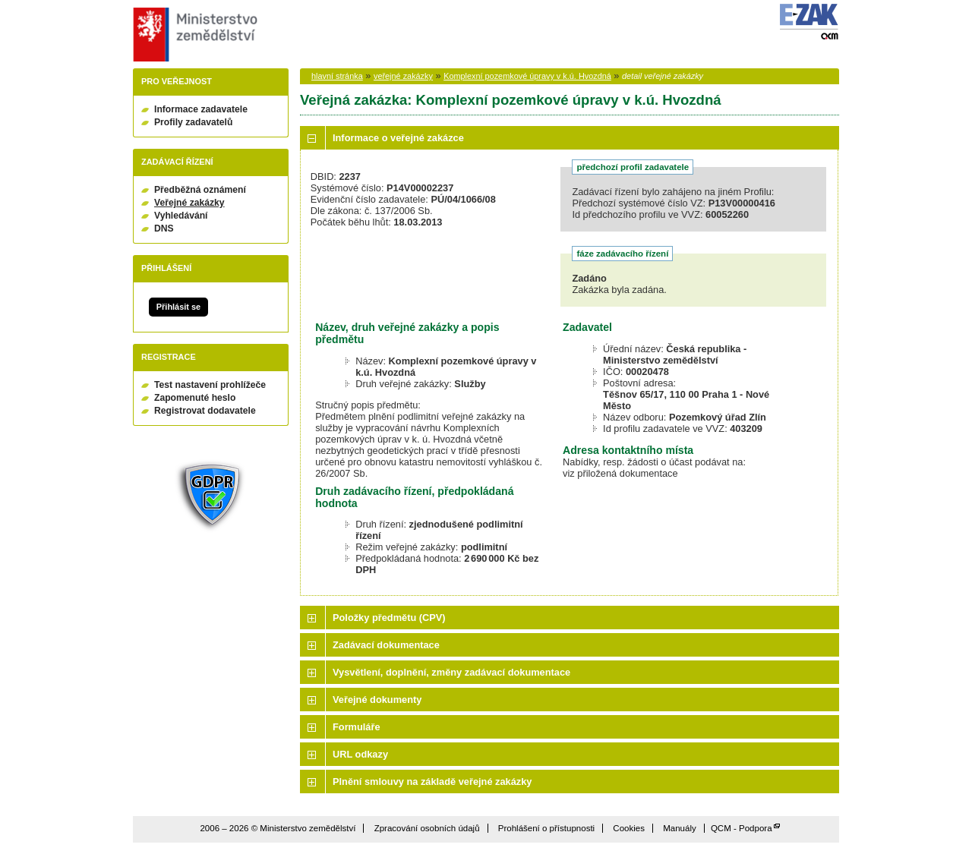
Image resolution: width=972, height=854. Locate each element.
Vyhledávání (181, 215)
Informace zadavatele (201, 109)
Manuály (679, 828)
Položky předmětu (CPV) (389, 617)
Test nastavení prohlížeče (210, 385)
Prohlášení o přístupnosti (546, 828)
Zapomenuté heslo (194, 397)
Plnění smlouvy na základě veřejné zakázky (432, 781)
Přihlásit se (178, 306)
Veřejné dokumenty (377, 699)
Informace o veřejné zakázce (398, 137)
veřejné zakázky (403, 75)
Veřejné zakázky (189, 202)
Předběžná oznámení (200, 189)
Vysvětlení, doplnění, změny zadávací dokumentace (451, 672)
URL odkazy (360, 754)
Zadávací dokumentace (386, 645)
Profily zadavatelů (193, 122)
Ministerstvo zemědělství (193, 34)
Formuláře (356, 727)
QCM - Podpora (741, 828)
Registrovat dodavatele (205, 410)
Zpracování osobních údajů (427, 828)
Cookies (629, 828)
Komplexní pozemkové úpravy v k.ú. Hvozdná (527, 75)
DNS (164, 228)
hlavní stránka (337, 75)
